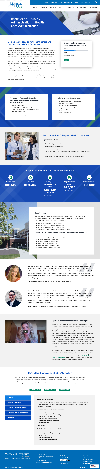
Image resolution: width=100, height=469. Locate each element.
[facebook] (60, 457)
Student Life (71, 7)
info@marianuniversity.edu (46, 462)
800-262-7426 (42, 460)
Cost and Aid (53, 7)
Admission (44, 7)
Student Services (81, 7)
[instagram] (65, 457)
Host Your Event (68, 2)
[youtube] (67, 457)
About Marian (93, 7)
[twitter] (62, 457)
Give (82, 2)
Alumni (76, 2)
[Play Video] (25, 331)
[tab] (18, 397)
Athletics (61, 7)
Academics (35, 7)
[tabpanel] (64, 420)
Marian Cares (54, 2)
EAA (61, 2)
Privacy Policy (81, 467)
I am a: (66, 52)
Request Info (88, 2)
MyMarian (46, 2)
